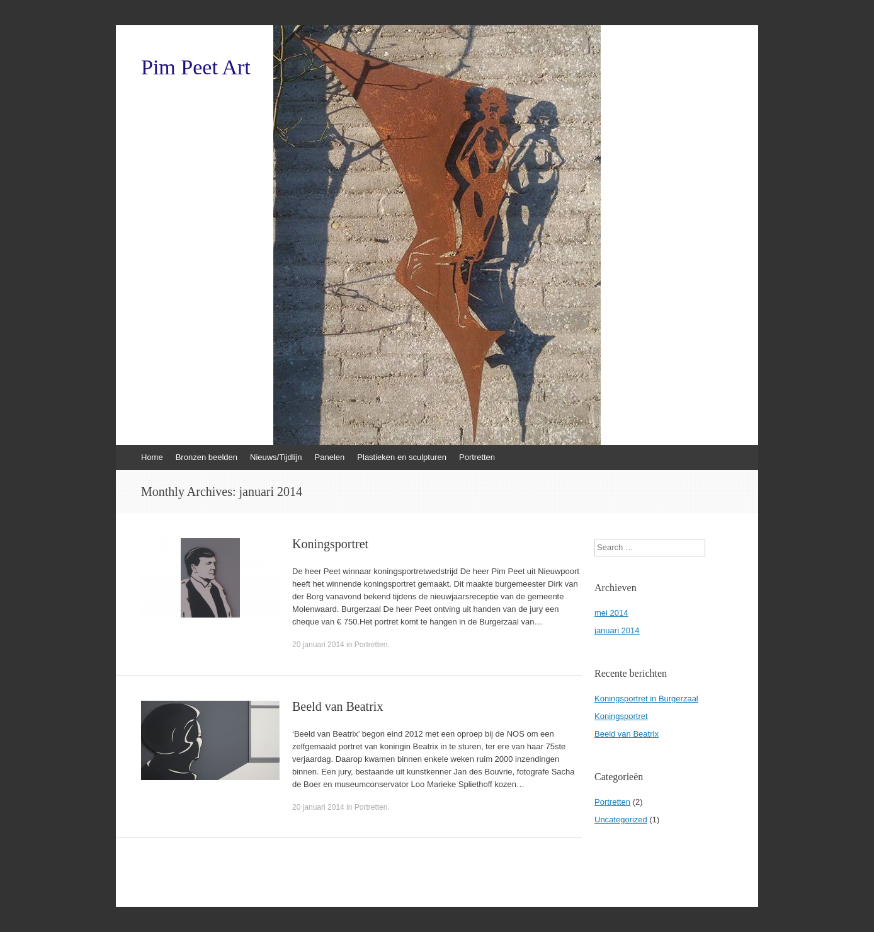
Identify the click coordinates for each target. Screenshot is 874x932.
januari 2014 (617, 630)
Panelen (330, 457)
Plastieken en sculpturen (401, 457)
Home (152, 457)
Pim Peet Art (196, 67)
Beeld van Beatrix (337, 706)
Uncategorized (620, 819)
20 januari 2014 (318, 644)
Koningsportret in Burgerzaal (646, 698)
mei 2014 (611, 613)
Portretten (477, 457)
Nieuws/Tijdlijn (276, 457)
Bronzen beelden (206, 457)
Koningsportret (330, 544)
